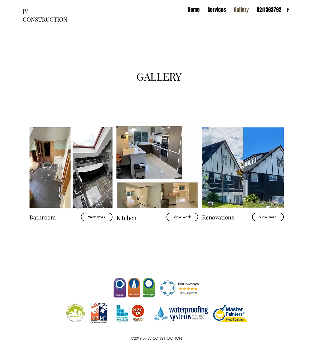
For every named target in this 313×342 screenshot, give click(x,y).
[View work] (97, 217)
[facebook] (287, 9)
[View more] (268, 217)
